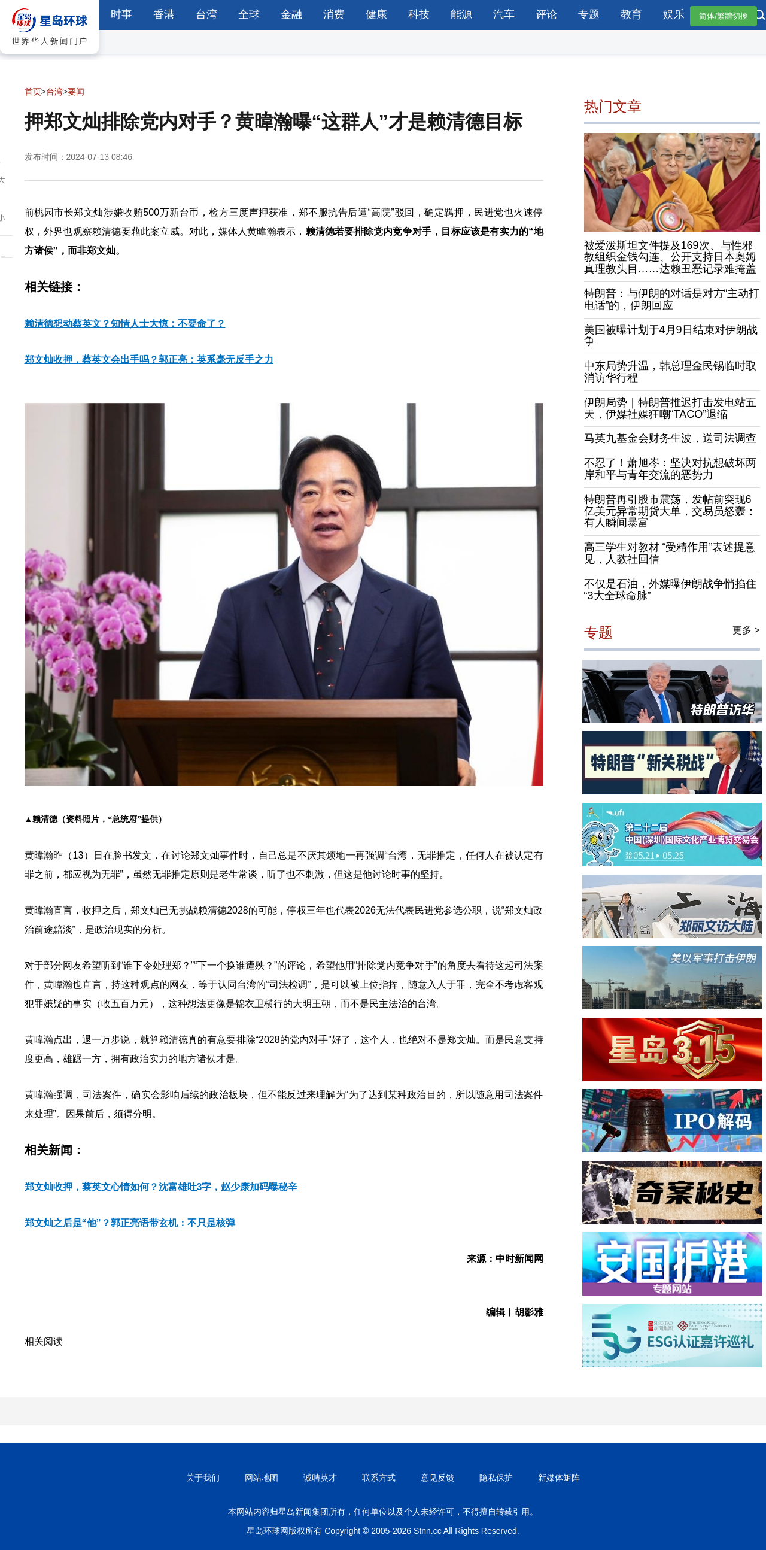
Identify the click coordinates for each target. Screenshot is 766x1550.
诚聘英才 (320, 1477)
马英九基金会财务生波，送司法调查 (670, 438)
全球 (249, 14)
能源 (461, 14)
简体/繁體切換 (723, 15)
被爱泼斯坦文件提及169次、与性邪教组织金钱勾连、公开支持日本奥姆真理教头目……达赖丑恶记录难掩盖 (670, 257)
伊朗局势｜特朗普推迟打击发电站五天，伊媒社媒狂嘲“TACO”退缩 (670, 408)
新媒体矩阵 (559, 1477)
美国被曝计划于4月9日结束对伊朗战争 (671, 336)
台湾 (206, 14)
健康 (376, 14)
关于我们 (203, 1477)
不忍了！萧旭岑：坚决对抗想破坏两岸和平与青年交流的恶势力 (670, 469)
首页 (33, 91)
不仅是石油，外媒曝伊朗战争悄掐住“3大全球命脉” (670, 590)
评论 (546, 14)
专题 (589, 14)
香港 (164, 14)
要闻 (76, 91)
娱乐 (674, 14)
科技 (419, 14)
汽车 (504, 14)
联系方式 (379, 1477)
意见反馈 (437, 1477)
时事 (121, 14)
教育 (631, 14)
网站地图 (261, 1477)
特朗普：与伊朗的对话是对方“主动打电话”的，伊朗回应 (672, 299)
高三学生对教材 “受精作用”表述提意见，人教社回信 (670, 553)
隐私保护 (496, 1477)
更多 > (746, 630)
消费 (334, 14)
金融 (291, 14)
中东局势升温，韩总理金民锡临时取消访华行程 (670, 372)
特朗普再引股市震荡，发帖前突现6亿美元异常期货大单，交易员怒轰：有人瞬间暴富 (670, 511)
